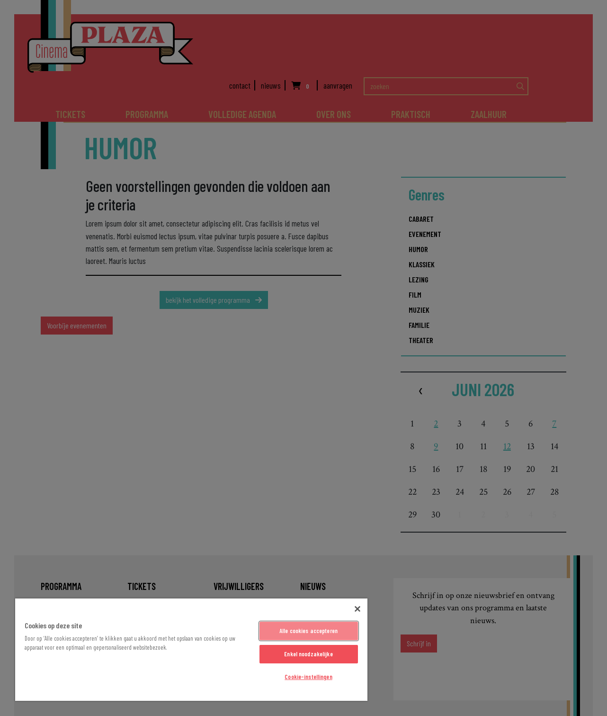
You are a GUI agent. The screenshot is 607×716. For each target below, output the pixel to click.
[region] (191, 649)
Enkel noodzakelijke (308, 654)
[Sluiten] (357, 609)
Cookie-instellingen (308, 676)
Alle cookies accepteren (308, 630)
